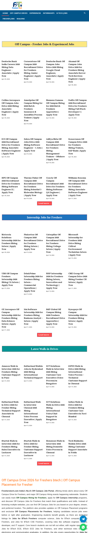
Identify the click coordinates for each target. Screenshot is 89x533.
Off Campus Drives (18, 13)
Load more (44, 192)
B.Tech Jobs (62, 13)
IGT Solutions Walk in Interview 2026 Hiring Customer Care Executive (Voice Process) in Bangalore (55, 355)
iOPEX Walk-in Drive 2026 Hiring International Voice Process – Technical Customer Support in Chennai (77, 355)
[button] (84, 13)
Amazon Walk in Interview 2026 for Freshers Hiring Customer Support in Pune (11, 352)
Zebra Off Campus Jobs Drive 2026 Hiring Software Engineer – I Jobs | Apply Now (33, 138)
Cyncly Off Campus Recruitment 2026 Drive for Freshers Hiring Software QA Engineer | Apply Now (55, 177)
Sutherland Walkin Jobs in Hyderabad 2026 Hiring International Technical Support (33, 352)
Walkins (21, 18)
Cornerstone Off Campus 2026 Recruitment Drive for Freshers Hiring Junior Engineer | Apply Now (33, 69)
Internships (48, 13)
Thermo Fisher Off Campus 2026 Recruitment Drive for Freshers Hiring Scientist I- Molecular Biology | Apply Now (33, 177)
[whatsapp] (83, 527)
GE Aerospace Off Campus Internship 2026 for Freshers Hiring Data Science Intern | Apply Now (11, 301)
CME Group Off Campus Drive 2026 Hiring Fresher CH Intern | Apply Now (77, 265)
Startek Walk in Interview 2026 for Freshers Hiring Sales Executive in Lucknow (11, 422)
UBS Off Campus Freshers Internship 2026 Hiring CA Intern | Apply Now (11, 265)
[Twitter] (83, 519)
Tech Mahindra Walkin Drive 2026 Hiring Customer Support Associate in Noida (77, 422)
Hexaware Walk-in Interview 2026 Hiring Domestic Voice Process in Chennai (55, 422)
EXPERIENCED (35, 13)
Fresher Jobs (9, 18)
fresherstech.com (69, 513)
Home (5, 13)
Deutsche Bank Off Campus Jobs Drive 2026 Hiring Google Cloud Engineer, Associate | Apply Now (55, 69)
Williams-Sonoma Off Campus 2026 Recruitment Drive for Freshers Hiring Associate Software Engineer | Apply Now (77, 177)
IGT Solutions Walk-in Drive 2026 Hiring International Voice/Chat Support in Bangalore (55, 388)
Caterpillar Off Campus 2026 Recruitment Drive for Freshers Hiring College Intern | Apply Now (55, 231)
